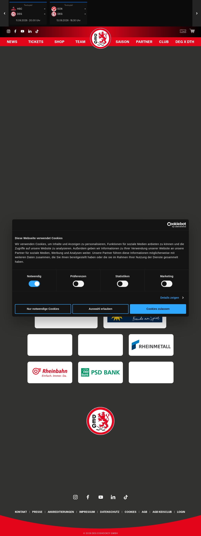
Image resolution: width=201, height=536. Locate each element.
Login (183, 511)
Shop (59, 42)
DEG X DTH (183, 42)
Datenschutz (110, 511)
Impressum (87, 511)
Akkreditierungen (59, 511)
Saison (123, 42)
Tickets (36, 42)
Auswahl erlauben (100, 309)
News (13, 42)
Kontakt (19, 511)
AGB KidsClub (164, 511)
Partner (144, 42)
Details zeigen (169, 297)
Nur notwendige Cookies (43, 309)
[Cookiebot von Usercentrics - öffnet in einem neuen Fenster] (169, 225)
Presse (36, 511)
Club (163, 42)
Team (79, 42)
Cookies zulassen (158, 309)
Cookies (131, 511)
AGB (146, 511)
